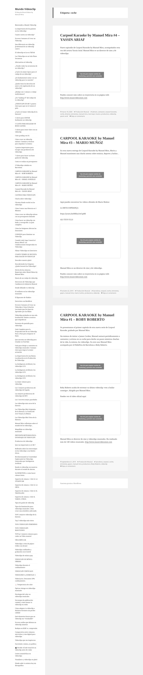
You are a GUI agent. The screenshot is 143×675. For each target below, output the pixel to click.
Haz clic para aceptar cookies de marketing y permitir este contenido (90, 75)
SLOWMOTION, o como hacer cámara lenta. (25, 474)
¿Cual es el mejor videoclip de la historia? (26, 113)
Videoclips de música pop (24, 556)
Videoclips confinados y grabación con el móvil (23, 551)
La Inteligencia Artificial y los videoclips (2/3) (25, 371)
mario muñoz (79, 293)
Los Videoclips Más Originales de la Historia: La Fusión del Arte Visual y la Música (25, 411)
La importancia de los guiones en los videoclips (25, 30)
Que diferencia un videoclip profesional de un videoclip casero (24, 46)
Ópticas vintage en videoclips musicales (25, 589)
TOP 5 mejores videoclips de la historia (25, 516)
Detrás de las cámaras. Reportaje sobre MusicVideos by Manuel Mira (26, 272)
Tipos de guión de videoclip (24, 503)
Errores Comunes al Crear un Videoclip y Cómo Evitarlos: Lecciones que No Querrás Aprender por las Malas (25, 308)
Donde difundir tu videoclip (24, 288)
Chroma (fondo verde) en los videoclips (25, 203)
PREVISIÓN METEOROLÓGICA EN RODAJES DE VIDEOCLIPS (25, 436)
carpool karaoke (111, 112)
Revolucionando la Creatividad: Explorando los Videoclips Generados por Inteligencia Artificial (26, 460)
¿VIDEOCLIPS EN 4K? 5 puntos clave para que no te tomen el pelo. (25, 106)
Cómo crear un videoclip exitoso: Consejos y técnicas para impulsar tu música (24, 141)
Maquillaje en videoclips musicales (23, 430)
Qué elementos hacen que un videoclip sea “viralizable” (25, 617)
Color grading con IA (22, 136)
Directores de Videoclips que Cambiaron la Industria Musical (26, 283)
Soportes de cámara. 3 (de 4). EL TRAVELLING (26, 492)
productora (105, 114)
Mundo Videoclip (25, 9)
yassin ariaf (64, 116)
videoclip (113, 114)
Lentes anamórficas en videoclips (23, 655)
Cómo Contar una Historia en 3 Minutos (25, 209)
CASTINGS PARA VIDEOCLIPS (25, 195)
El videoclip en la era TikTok (25, 53)
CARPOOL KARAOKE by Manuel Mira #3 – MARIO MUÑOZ (26, 184)
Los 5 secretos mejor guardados (26, 400)
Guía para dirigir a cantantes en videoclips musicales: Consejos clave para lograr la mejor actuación (26, 349)
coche (62, 114)
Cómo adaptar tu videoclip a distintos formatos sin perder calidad (25, 610)
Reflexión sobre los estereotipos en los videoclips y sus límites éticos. (26, 451)
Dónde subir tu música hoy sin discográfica (25, 664)
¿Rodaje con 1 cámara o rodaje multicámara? (25, 93)
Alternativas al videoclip (23, 62)
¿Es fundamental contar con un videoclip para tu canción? (26, 79)
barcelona (96, 291)
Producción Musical (82, 112)
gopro (62, 293)
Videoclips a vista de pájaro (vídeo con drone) (24, 545)
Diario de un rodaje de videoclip (26, 278)
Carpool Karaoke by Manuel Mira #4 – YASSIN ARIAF (24, 190)
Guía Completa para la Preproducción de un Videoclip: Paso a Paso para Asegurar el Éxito (26, 332)
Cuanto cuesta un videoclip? (24, 35)
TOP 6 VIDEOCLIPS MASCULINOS (21, 529)
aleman (94, 112)
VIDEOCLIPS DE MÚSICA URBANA (23, 560)
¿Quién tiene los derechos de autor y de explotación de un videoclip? (25, 86)
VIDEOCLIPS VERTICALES (24, 571)
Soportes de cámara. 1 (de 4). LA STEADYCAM (26, 480)
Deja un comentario (78, 116)
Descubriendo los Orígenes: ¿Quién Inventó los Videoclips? (25, 265)
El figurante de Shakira (23, 297)
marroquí (91, 114)
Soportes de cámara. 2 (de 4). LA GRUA (26, 486)
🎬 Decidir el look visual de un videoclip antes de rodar (25, 649)
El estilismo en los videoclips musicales (25, 293)
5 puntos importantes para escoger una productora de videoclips (24, 149)
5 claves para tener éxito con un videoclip (26, 131)
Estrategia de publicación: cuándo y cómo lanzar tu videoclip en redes (24, 602)
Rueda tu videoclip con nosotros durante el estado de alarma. (26, 468)
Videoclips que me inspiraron (25, 640)
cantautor (101, 112)
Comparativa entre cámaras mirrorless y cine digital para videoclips (25, 634)
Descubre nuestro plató (23, 260)
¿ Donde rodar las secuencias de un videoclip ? (26, 67)
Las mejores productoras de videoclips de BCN (24, 395)
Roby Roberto (96, 464)
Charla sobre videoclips (23, 199)
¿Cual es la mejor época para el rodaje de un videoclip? (26, 73)
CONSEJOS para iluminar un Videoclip (25, 235)
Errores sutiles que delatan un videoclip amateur (25, 623)
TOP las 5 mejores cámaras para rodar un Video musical (26, 535)
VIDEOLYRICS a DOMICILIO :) (25, 575)
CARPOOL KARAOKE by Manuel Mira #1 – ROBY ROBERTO (26, 172)
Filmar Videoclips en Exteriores (26, 251)
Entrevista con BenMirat (23, 301)
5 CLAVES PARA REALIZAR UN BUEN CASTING (25, 125)
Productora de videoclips (23, 441)
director (67, 114)
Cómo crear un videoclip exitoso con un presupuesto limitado (26, 215)
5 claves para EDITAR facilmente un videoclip (23, 119)
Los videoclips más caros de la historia (25, 404)
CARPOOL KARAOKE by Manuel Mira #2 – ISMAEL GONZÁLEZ (26, 178)
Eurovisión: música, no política (25, 644)
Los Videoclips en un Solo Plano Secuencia (26, 57)
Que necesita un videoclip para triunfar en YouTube (26, 341)
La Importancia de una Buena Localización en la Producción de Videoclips (25, 358)
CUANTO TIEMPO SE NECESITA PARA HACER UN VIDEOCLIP (26, 255)
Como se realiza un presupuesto (26, 162)
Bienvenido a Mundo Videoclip (25, 25)
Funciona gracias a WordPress (70, 483)
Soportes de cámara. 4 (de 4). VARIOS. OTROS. (25, 498)
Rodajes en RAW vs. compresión (26, 628)
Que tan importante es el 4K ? (25, 445)
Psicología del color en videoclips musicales (23, 595)
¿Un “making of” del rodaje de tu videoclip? (25, 99)
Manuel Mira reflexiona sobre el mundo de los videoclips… (26, 424)
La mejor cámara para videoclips (23, 383)
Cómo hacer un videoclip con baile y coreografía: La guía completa (25, 222)
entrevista (74, 114)
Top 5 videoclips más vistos (24, 521)
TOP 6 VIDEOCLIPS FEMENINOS (26, 524)
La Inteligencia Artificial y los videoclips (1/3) (25, 365)
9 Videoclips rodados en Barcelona (23, 166)
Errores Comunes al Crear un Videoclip (25, 39)
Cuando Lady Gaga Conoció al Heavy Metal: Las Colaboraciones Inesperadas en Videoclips (26, 243)
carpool (103, 291)
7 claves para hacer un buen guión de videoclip (25, 157)
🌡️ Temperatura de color (24, 585)
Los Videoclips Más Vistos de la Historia (25, 418)
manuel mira (83, 114)
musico (98, 114)
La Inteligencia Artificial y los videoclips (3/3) (25, 377)
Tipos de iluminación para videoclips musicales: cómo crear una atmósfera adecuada (25, 508)
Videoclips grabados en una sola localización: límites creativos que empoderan (26, 317)
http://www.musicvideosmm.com (73, 98)
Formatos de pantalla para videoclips (24, 324)
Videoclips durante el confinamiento (22, 566)
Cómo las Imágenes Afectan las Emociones (25, 229)
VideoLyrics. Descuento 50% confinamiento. (25, 580)
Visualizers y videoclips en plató (26, 660)
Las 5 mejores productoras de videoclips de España (25, 389)
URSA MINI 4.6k (20, 540)
